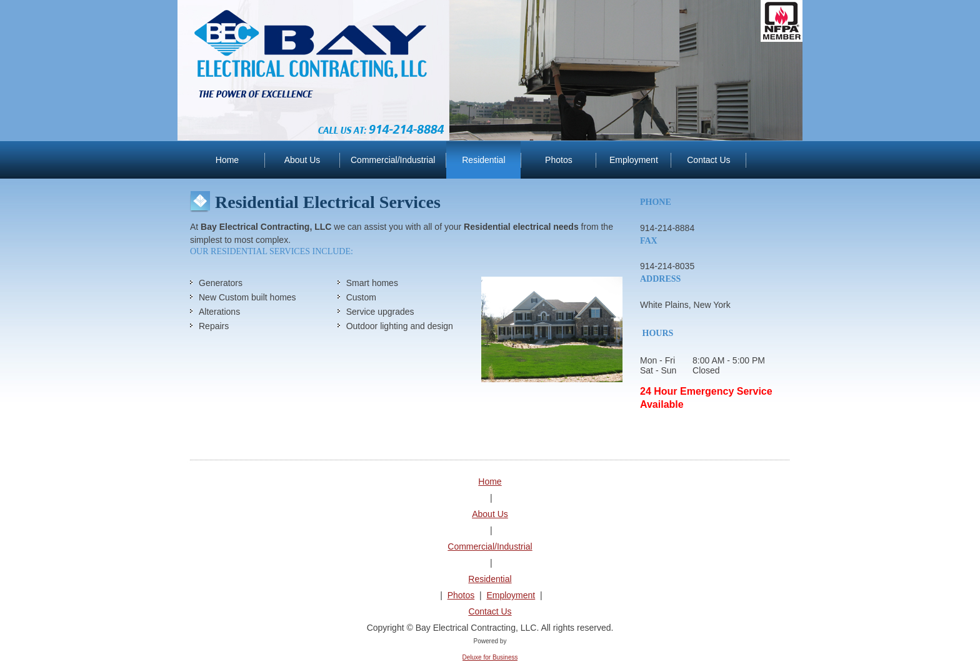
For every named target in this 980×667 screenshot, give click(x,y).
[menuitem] (227, 160)
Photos (461, 595)
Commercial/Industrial (490, 546)
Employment (510, 595)
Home (489, 482)
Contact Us (489, 611)
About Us (490, 514)
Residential (489, 579)
